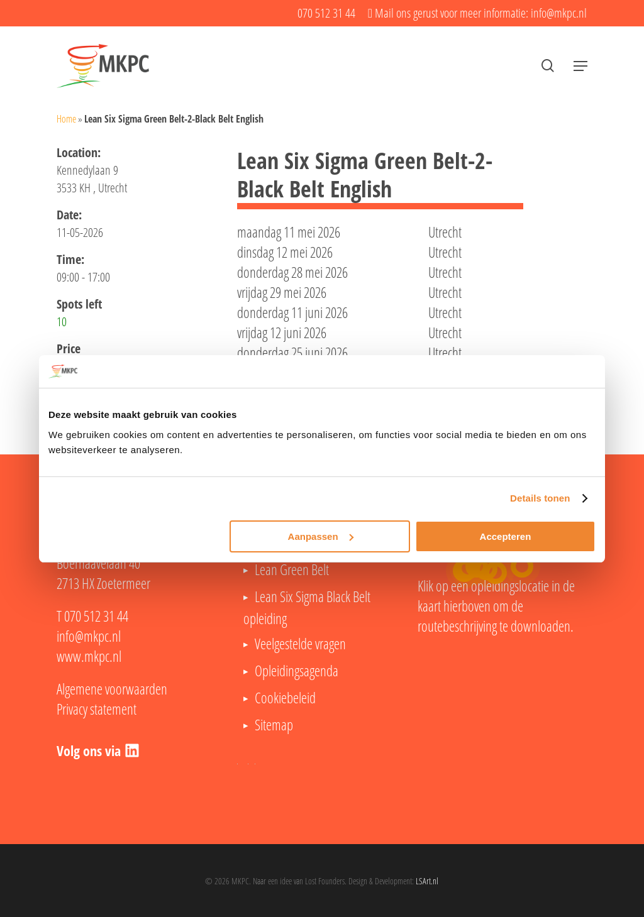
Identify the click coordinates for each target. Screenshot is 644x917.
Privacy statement (96, 709)
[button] (580, 66)
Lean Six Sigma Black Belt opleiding (306, 607)
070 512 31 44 (96, 616)
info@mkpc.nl (89, 636)
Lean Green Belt (292, 569)
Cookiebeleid (285, 698)
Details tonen (540, 498)
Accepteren (505, 536)
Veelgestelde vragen (300, 644)
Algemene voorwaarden (112, 689)
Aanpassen (320, 536)
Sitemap (274, 725)
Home (66, 119)
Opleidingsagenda (296, 671)
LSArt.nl (427, 881)
